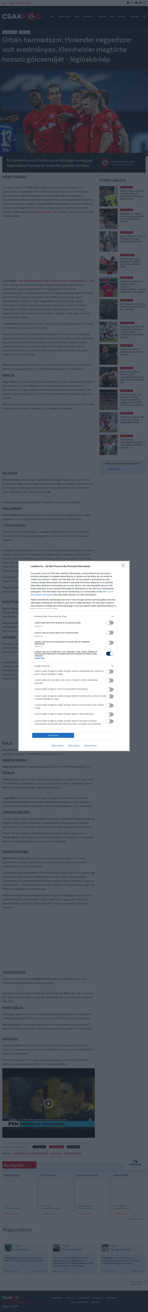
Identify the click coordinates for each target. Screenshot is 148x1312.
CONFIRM (53, 735)
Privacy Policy (90, 745)
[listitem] (74, 616)
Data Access (73, 745)
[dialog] (74, 656)
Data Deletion (57, 745)
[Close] (124, 566)
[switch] (110, 623)
